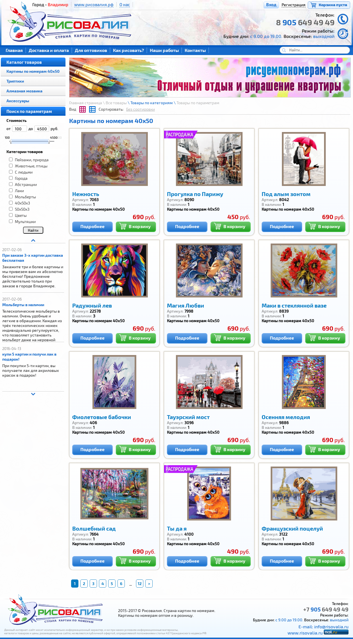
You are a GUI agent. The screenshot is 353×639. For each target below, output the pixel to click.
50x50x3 (22, 209)
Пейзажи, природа (32, 159)
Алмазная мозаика (24, 90)
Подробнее (92, 226)
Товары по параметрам (197, 102)
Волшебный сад (94, 528)
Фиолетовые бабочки (101, 416)
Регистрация (294, 4)
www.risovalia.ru (305, 632)
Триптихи (15, 81)
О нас (124, 4)
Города (21, 178)
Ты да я (177, 528)
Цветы (21, 215)
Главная (14, 50)
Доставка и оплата (49, 50)
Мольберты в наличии (23, 304)
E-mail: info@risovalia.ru (323, 626)
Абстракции (26, 184)
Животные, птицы (31, 165)
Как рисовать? (128, 50)
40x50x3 (22, 203)
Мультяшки (25, 221)
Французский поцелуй (292, 528)
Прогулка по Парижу (195, 193)
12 (140, 583)
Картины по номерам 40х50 (33, 71)
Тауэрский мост (188, 416)
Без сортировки (140, 109)
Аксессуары (17, 100)
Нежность (85, 193)
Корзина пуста (333, 4)
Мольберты (25, 196)
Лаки (19, 190)
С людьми (24, 172)
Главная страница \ (87, 102)
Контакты (195, 50)
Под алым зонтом (286, 193)
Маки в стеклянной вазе (294, 305)
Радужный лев (92, 305)
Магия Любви (185, 305)
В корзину (135, 226)
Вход (271, 4)
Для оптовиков (91, 50)
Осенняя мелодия (286, 416)
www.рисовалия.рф (94, 4)
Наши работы (164, 50)
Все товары (116, 102)
